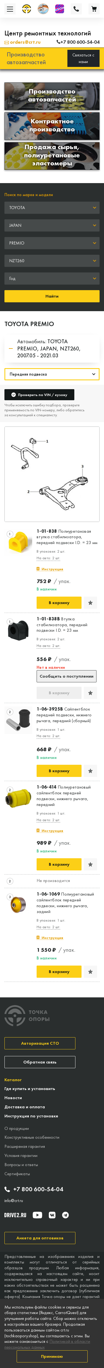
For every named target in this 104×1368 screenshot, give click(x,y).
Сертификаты (17, 1174)
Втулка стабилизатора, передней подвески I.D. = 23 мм (62, 624)
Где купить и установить (29, 1088)
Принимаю (52, 1356)
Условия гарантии (20, 1155)
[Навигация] (52, 374)
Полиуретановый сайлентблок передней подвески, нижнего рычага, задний (65, 902)
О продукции (16, 1128)
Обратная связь (40, 1062)
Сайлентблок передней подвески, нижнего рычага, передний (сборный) (64, 715)
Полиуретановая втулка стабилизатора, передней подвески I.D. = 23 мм (67, 537)
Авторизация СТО (40, 1043)
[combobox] (52, 208)
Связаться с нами (83, 58)
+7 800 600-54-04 (33, 1189)
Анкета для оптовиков (40, 1238)
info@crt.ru (13, 1200)
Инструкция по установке (31, 1116)
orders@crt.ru (22, 42)
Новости (13, 1098)
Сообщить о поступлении (66, 676)
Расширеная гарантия (24, 1146)
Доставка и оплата (24, 1107)
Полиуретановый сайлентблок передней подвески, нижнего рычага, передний (64, 795)
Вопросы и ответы (21, 1164)
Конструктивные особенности (31, 1137)
